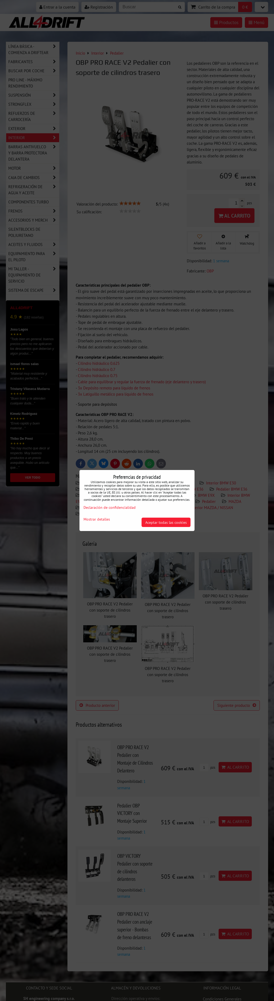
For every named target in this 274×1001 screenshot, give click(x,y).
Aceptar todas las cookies (166, 522)
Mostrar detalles (96, 519)
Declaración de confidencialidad (109, 507)
